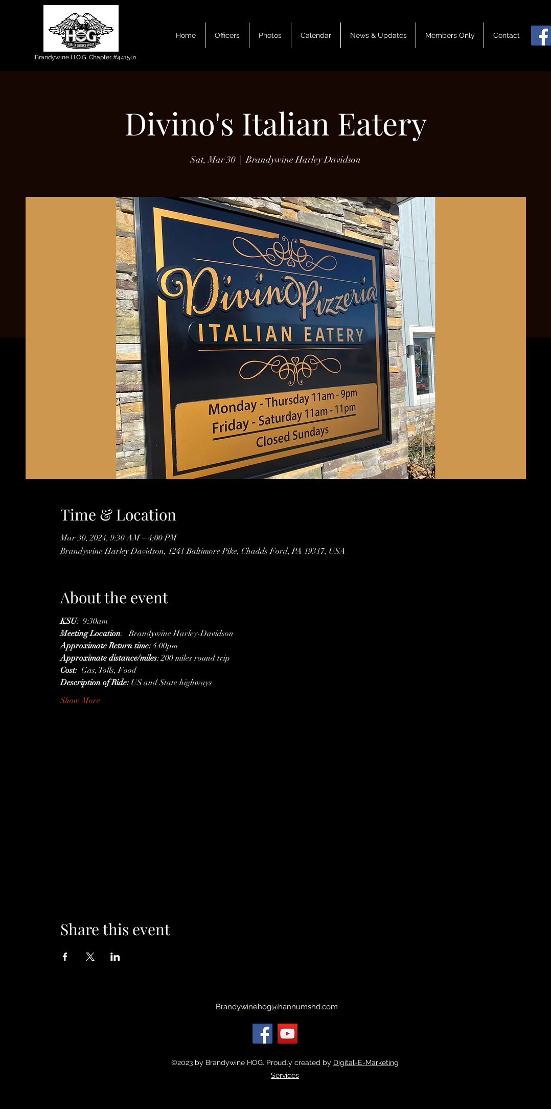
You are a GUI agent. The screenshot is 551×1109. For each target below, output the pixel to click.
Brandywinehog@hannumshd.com (277, 1006)
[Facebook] (541, 36)
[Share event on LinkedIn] (115, 957)
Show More (80, 700)
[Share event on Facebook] (65, 957)
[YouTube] (287, 1034)
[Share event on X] (90, 957)
